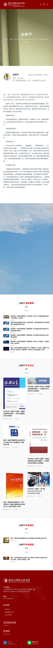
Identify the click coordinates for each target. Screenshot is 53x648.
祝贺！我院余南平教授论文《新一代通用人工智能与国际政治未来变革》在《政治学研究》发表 (14, 504)
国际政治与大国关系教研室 (35, 74)
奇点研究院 (8, 615)
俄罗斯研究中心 (9, 612)
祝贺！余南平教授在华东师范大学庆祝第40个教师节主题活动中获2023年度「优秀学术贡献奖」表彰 (29, 558)
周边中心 (46, 74)
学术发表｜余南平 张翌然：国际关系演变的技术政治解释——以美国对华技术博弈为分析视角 (38, 461)
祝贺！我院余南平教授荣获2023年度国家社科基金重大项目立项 (28, 538)
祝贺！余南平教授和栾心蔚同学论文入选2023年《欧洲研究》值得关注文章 (14, 442)
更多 (26, 307)
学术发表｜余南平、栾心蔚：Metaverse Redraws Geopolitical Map (37, 491)
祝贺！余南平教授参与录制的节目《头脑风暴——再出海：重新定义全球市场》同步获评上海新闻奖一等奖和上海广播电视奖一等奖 (30, 349)
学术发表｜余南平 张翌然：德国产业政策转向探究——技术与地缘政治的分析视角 (14, 413)
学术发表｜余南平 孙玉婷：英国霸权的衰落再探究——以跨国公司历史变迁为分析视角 (38, 389)
